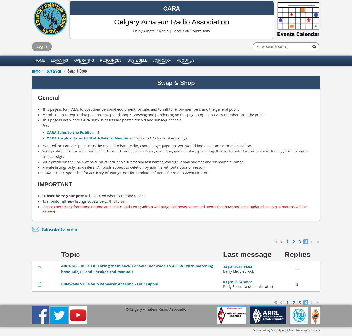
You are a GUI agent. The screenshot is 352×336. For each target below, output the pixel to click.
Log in (42, 46)
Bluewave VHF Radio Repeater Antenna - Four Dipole (109, 284)
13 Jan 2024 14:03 (237, 266)
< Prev (281, 241)
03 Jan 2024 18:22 (237, 281)
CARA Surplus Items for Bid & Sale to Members (89, 138)
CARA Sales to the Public (69, 132)
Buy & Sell (54, 71)
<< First (275, 241)
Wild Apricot (279, 330)
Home (36, 71)
